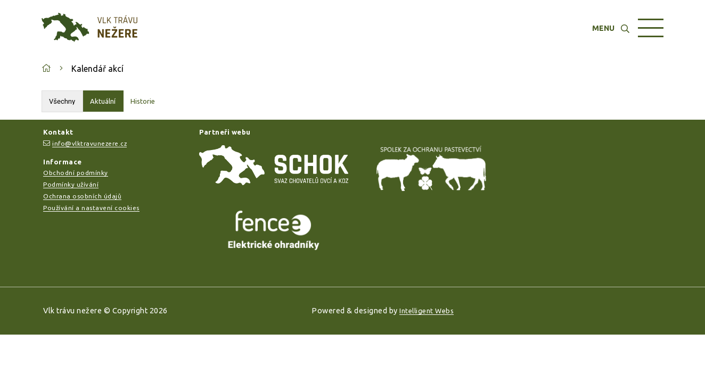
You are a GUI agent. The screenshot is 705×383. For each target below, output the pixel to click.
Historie (142, 101)
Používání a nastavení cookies (91, 207)
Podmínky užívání (71, 184)
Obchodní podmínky (75, 172)
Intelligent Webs (426, 310)
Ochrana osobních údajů (82, 196)
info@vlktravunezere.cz (89, 143)
